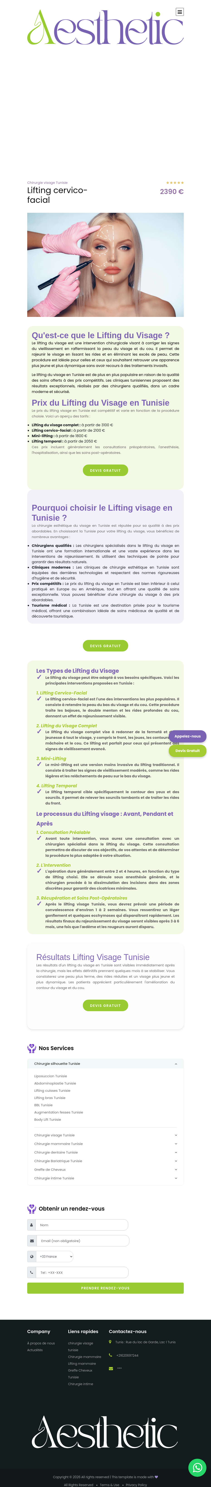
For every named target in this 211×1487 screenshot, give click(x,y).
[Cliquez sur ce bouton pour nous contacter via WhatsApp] (187, 736)
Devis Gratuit (105, 470)
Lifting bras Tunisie (50, 1097)
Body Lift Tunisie (47, 1119)
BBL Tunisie (43, 1105)
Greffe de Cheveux (50, 1169)
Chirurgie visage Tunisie (54, 1135)
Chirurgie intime (80, 1384)
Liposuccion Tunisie (50, 1076)
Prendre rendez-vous (105, 1288)
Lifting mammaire (82, 1363)
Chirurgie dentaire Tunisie (56, 1152)
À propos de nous (41, 1343)
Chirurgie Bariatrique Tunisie (58, 1161)
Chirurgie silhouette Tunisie (57, 1063)
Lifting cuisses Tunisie (52, 1090)
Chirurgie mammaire (84, 1357)
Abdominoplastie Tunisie (55, 1083)
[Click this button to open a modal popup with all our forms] (187, 751)
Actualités (35, 1350)
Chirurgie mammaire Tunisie (58, 1143)
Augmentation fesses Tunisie (58, 1112)
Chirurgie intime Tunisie (54, 1178)
